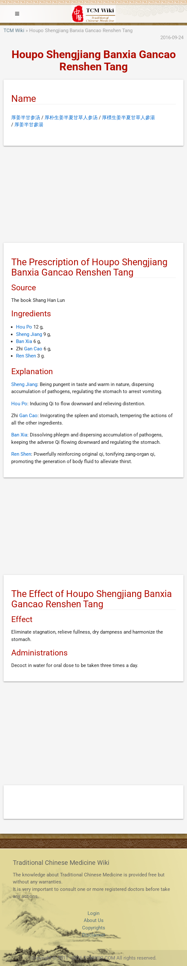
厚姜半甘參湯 (28, 124)
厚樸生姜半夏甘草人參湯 (128, 117)
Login (93, 913)
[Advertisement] (93, 196)
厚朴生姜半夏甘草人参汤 (71, 117)
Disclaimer (93, 935)
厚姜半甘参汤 (25, 117)
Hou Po (24, 327)
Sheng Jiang (29, 334)
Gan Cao (33, 349)
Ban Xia (24, 341)
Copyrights (93, 928)
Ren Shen (26, 356)
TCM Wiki (14, 30)
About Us (94, 920)
